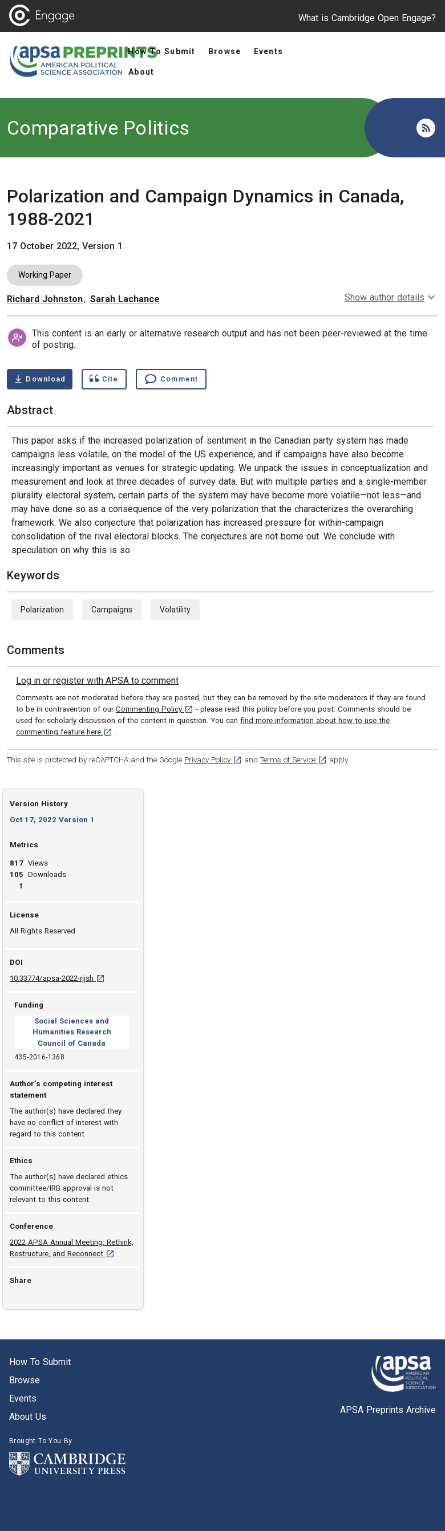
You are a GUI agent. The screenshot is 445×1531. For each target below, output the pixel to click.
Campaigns (111, 609)
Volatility (175, 609)
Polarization (42, 609)
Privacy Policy (213, 760)
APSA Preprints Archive (388, 1409)
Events (23, 1398)
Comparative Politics (98, 127)
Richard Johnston (45, 299)
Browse (24, 1380)
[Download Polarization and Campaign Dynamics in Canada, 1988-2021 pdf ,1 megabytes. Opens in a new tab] (39, 379)
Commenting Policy (154, 709)
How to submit (40, 1362)
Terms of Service (293, 760)
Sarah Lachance (125, 299)
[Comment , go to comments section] (171, 379)
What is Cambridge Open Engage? (367, 18)
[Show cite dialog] (104, 379)
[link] (97, 681)
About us (27, 1416)
